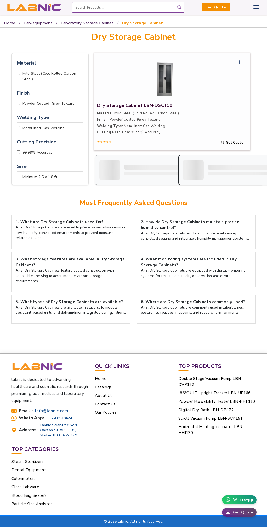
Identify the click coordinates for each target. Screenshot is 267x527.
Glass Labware (25, 487)
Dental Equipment (28, 470)
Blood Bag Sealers (28, 495)
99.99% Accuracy (37, 152)
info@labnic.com (51, 411)
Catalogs (103, 387)
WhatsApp (239, 499)
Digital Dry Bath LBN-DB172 (206, 409)
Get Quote (216, 7)
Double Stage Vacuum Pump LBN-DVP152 (210, 381)
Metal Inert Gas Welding (43, 128)
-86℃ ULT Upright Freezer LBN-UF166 (214, 393)
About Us (103, 395)
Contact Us (105, 404)
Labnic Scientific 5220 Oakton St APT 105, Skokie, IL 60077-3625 (59, 430)
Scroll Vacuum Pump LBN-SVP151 (210, 418)
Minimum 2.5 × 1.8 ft (39, 176)
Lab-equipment (38, 23)
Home (9, 23)
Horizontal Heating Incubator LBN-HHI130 (211, 429)
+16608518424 (59, 418)
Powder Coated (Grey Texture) (49, 103)
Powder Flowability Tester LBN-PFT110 (216, 401)
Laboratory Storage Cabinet (87, 23)
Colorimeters (23, 478)
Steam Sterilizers (27, 461)
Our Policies (106, 412)
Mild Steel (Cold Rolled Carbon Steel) (49, 76)
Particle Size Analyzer (31, 503)
